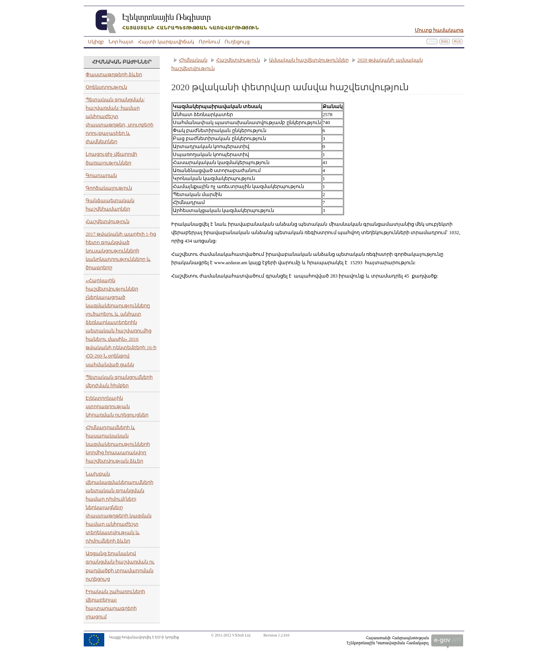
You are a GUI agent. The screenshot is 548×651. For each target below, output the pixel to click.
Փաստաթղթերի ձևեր (114, 74)
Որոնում (209, 42)
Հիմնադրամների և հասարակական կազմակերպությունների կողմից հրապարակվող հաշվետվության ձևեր (118, 444)
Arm (432, 41)
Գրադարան (101, 175)
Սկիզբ (96, 42)
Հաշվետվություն (107, 221)
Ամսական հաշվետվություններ (309, 60)
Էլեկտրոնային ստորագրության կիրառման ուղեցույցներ (117, 406)
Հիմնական (193, 60)
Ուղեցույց (237, 42)
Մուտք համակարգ (439, 30)
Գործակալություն (109, 188)
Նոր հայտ (121, 42)
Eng (445, 41)
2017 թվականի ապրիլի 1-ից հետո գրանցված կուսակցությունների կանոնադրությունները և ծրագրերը (121, 250)
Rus (457, 41)
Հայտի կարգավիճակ (166, 42)
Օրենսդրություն (106, 87)
